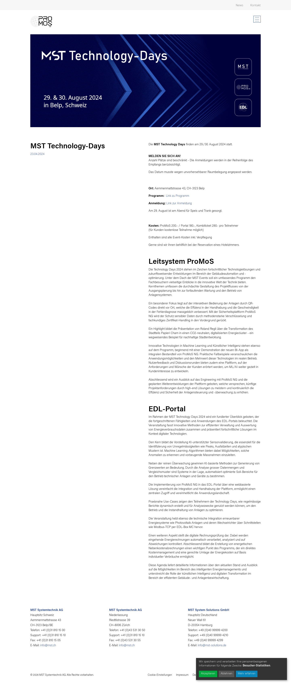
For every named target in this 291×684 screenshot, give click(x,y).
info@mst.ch (48, 645)
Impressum (182, 675)
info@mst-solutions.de (212, 645)
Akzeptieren (208, 673)
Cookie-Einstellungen (160, 675)
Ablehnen (226, 673)
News (239, 5)
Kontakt (255, 5)
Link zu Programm (177, 196)
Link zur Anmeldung (179, 203)
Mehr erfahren (246, 673)
